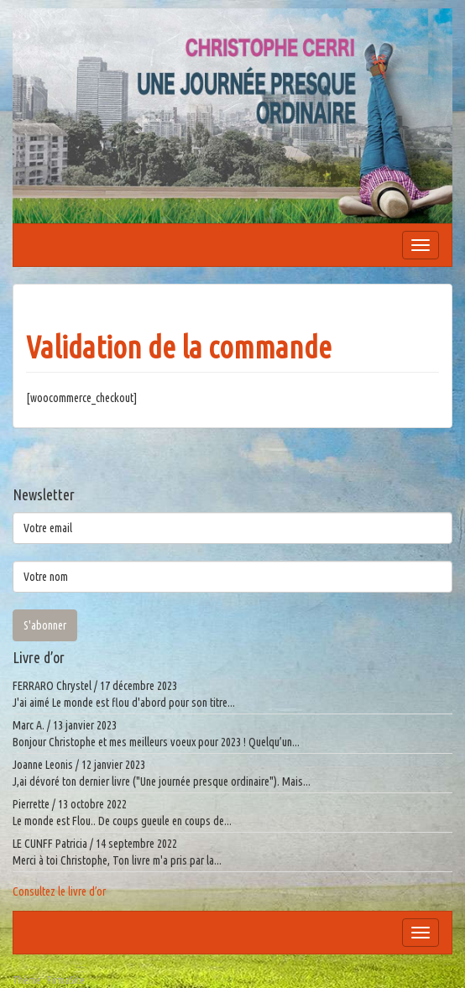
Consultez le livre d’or (59, 891)
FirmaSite (66, 980)
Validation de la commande (179, 347)
